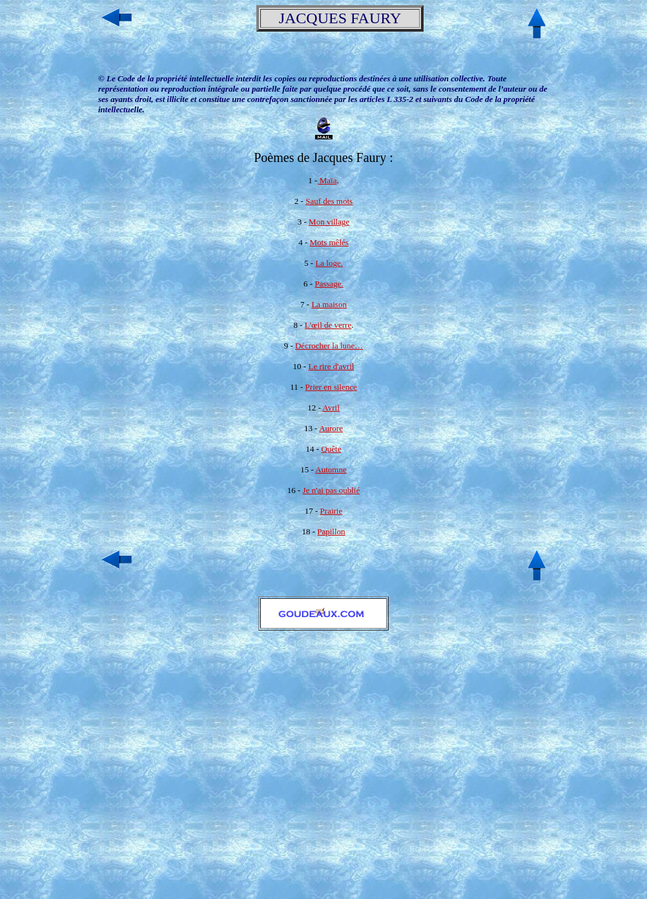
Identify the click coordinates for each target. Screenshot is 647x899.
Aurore (331, 428)
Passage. (328, 283)
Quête (331, 449)
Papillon (331, 531)
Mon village (329, 222)
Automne (330, 469)
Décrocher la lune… (329, 345)
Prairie (331, 511)
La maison (329, 304)
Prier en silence (331, 387)
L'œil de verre (328, 325)
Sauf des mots (329, 201)
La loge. (329, 263)
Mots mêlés (329, 242)
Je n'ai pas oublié (331, 490)
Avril (330, 407)
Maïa (326, 180)
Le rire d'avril (331, 366)
